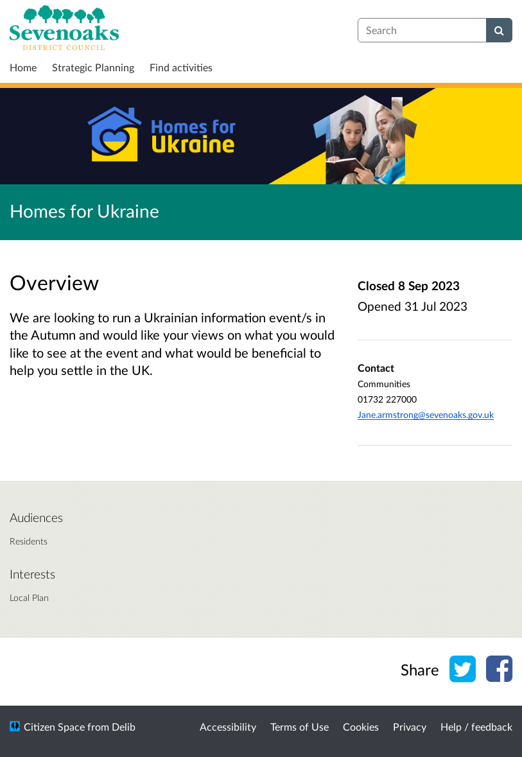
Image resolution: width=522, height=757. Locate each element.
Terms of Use (299, 726)
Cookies (361, 726)
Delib (123, 726)
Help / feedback (476, 726)
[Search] (499, 30)
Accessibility (228, 726)
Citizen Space (54, 726)
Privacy (409, 726)
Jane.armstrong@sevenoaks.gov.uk (426, 414)
